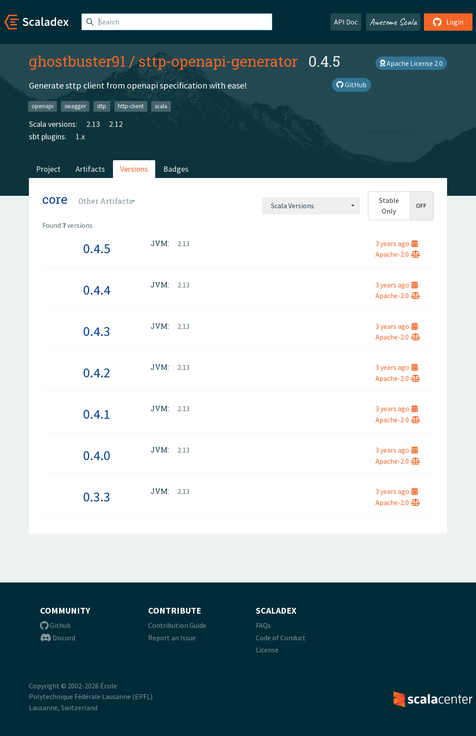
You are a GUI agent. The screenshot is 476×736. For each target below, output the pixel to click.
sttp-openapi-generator (218, 61)
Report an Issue (172, 637)
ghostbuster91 (77, 61)
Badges (176, 169)
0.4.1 (96, 413)
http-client (131, 106)
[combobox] (311, 205)
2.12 (116, 124)
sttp (101, 106)
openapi (42, 106)
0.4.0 (96, 455)
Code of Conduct (281, 637)
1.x (80, 136)
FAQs (263, 625)
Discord (57, 637)
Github (55, 625)
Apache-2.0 (397, 254)
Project (48, 169)
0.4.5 (96, 248)
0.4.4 (96, 289)
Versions (134, 169)
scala (161, 106)
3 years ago (396, 243)
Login (448, 21)
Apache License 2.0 (411, 63)
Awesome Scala (393, 22)
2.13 (93, 124)
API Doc (346, 21)
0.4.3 (96, 331)
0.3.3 (96, 496)
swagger (75, 106)
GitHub (351, 84)
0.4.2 (96, 372)
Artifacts (90, 169)
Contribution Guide (177, 625)
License (267, 649)
